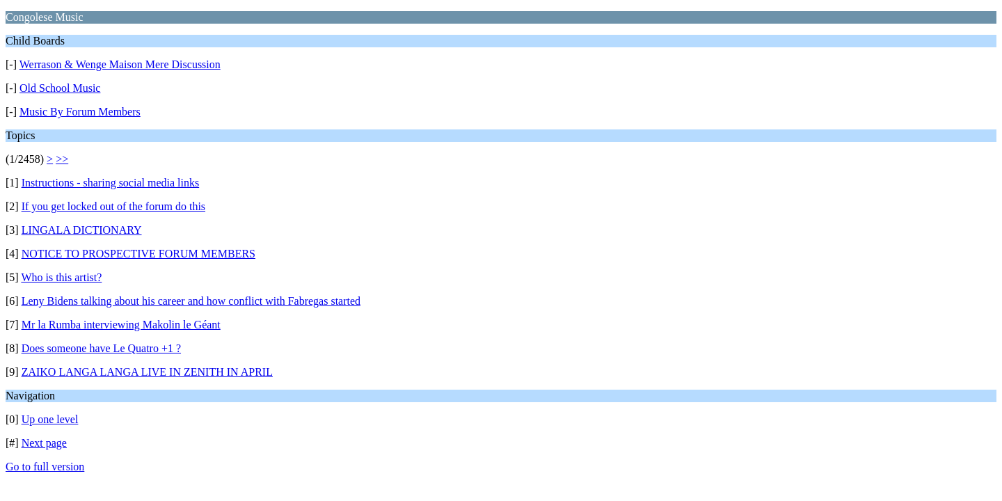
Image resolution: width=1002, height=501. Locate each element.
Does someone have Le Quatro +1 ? (101, 348)
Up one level (50, 419)
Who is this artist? (61, 277)
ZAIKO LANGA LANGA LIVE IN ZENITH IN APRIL (147, 372)
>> (62, 159)
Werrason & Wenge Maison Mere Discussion (120, 64)
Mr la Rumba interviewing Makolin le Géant (121, 325)
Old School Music (59, 88)
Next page (44, 443)
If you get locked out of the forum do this (113, 206)
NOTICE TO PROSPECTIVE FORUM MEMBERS (138, 254)
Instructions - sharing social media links (111, 183)
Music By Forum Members (80, 112)
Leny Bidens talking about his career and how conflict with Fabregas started (191, 301)
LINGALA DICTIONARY (82, 230)
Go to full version (45, 466)
